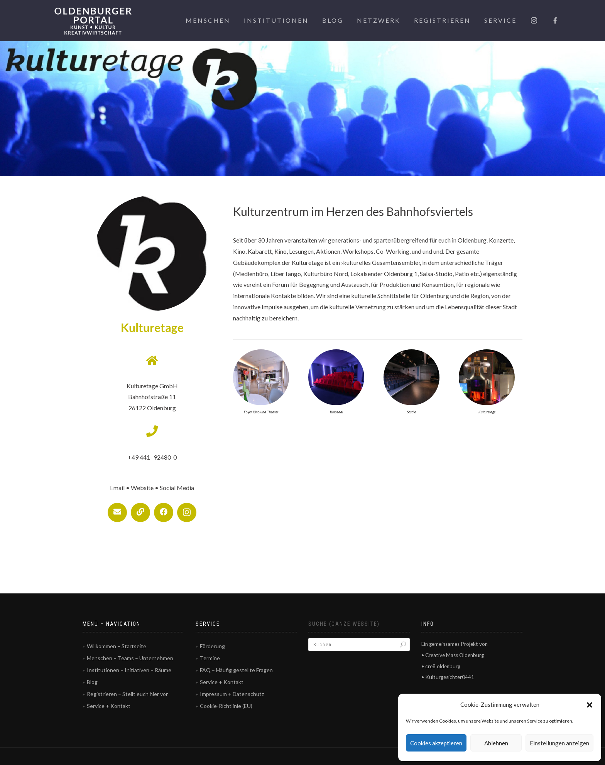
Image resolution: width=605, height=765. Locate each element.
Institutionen (276, 20)
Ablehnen (496, 743)
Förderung (212, 646)
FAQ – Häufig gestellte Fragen (236, 670)
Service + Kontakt (108, 706)
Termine (210, 658)
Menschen (208, 20)
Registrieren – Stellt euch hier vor (127, 694)
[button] (589, 705)
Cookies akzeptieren (436, 743)
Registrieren (442, 20)
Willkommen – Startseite (116, 646)
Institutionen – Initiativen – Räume (129, 670)
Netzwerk (379, 20)
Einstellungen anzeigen (559, 743)
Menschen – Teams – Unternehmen (130, 658)
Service (500, 20)
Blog (332, 20)
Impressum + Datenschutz (232, 694)
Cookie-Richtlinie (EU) (226, 706)
